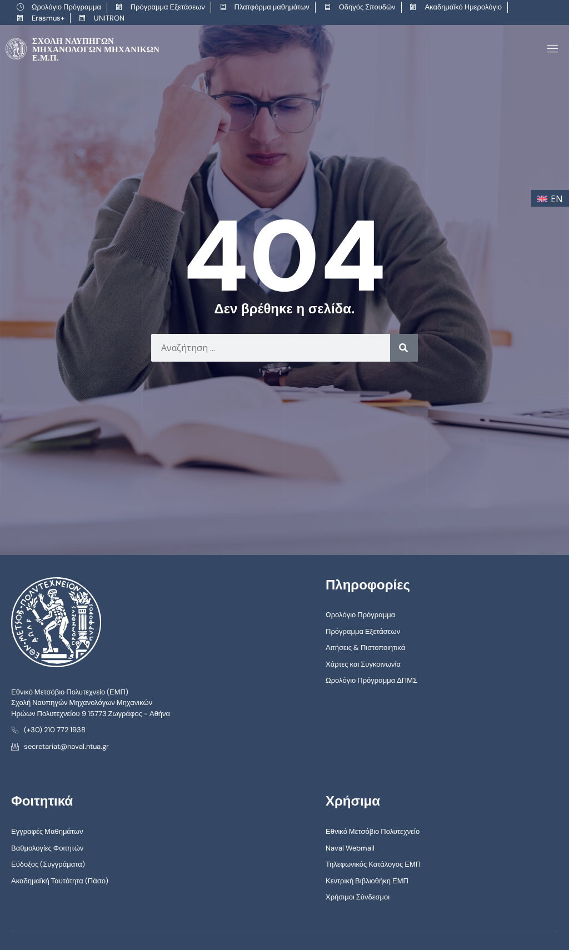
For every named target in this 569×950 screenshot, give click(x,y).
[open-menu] (550, 48)
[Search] (404, 347)
